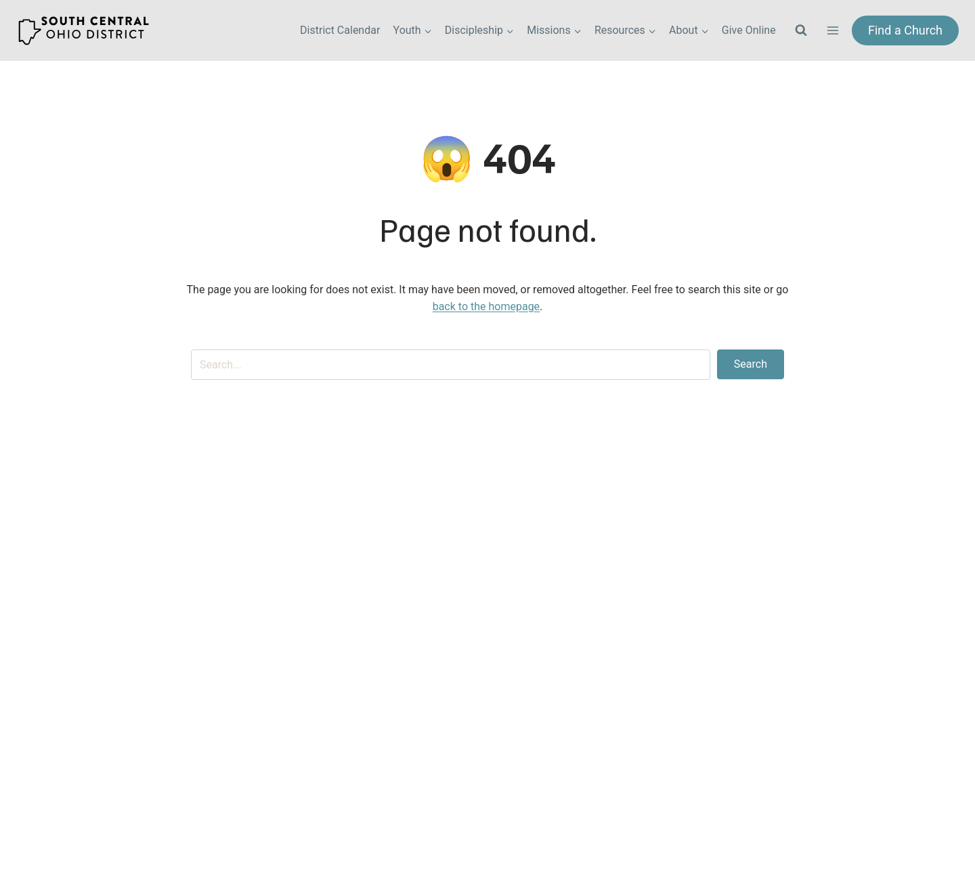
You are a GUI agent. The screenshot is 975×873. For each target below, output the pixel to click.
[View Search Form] (801, 30)
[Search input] (450, 364)
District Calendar (340, 30)
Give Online (749, 30)
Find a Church (905, 30)
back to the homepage (486, 306)
